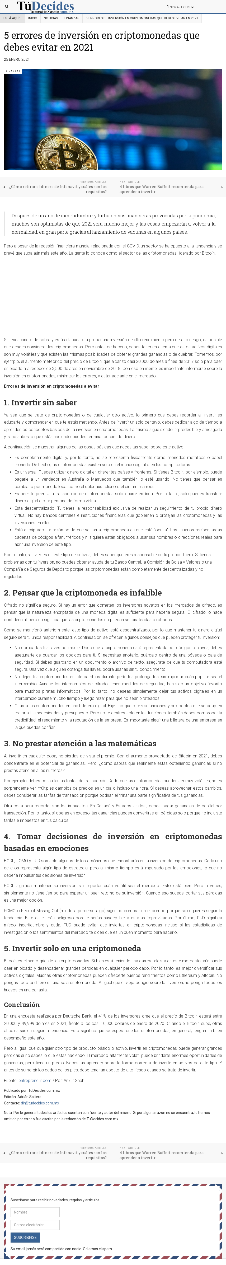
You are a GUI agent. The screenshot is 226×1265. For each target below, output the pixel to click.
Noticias (51, 18)
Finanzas (71, 18)
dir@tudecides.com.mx (40, 1103)
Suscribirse (25, 1237)
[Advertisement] (48, 297)
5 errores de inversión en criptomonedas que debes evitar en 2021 (102, 41)
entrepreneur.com (34, 1080)
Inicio (32, 18)
